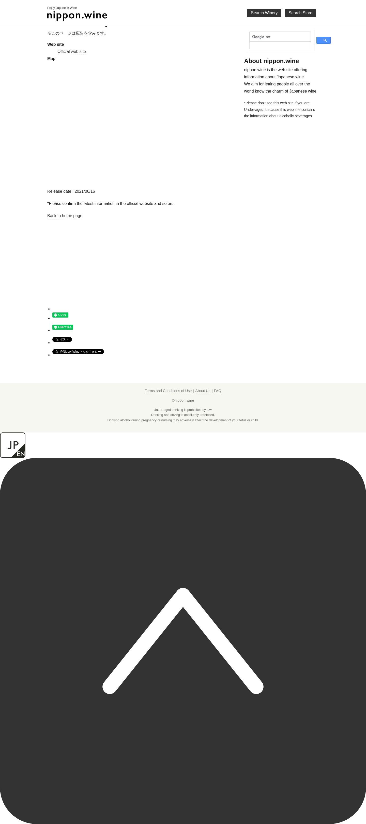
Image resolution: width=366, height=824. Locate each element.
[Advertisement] (143, 270)
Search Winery (264, 13)
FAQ (217, 391)
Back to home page (64, 216)
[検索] (280, 37)
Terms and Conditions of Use (168, 391)
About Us (202, 391)
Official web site (71, 51)
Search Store (300, 13)
